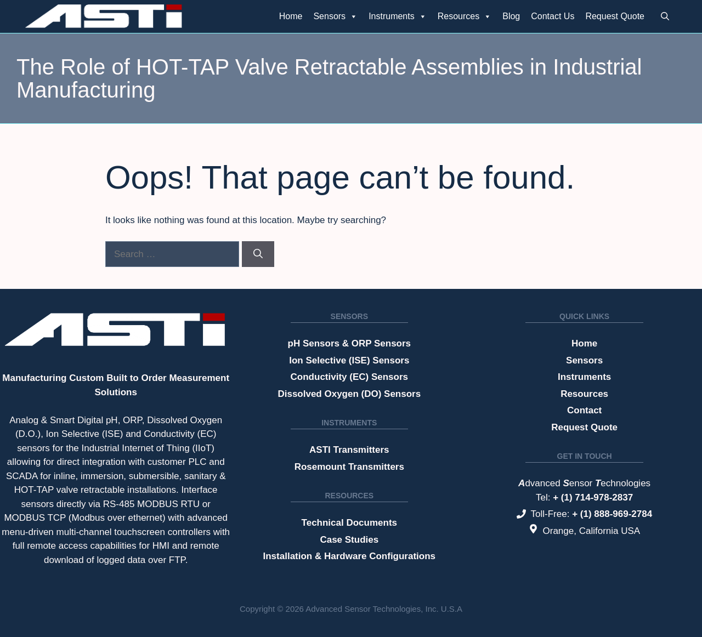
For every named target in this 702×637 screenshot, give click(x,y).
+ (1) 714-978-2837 (593, 497)
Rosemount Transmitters (349, 467)
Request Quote (614, 16)
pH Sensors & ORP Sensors (349, 343)
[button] (665, 16)
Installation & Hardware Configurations (349, 556)
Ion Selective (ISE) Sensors (349, 360)
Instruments (398, 16)
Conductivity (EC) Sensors (349, 377)
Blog (511, 16)
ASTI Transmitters (349, 450)
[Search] (258, 254)
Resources (464, 16)
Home (291, 16)
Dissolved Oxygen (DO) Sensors (349, 394)
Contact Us (552, 16)
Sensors (335, 16)
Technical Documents (349, 522)
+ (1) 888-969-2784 (612, 514)
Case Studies (349, 539)
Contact (584, 410)
